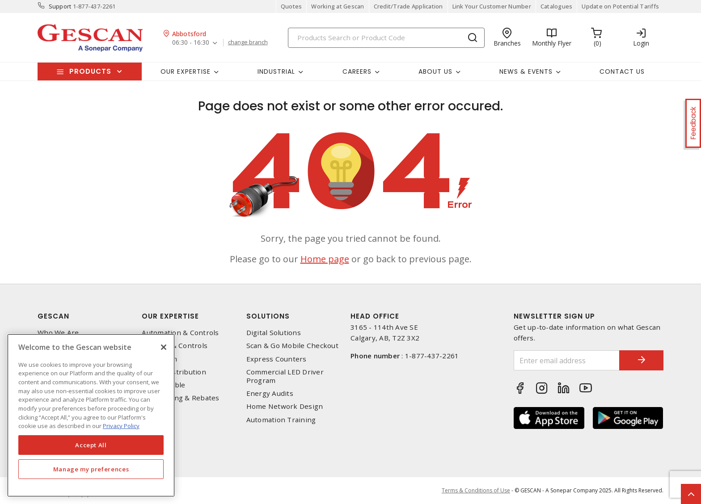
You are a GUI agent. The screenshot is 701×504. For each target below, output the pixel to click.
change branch (248, 42)
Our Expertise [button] (185, 71)
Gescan (53, 316)
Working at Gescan (337, 6)
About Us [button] (435, 71)
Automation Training (281, 420)
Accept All (91, 445)
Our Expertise (170, 316)
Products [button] (90, 71)
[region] (91, 415)
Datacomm (159, 359)
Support (60, 6)
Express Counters (276, 359)
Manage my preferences (91, 469)
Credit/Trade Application (408, 6)
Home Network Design (284, 406)
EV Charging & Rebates (180, 398)
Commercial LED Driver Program (285, 376)
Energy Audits (269, 393)
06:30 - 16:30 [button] (190, 42)
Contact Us (622, 71)
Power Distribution (174, 372)
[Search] (386, 38)
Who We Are (58, 332)
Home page (324, 259)
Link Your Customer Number (491, 6)
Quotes (291, 6)
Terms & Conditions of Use (476, 490)
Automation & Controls (180, 332)
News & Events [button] (526, 71)
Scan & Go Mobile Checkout (292, 345)
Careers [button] (357, 71)
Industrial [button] (276, 71)
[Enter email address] (566, 360)
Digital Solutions (273, 332)
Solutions (268, 316)
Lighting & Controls (174, 345)
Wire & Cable (163, 385)
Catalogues (557, 6)
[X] (163, 347)
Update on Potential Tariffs (620, 6)
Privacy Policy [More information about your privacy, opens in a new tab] (121, 426)
